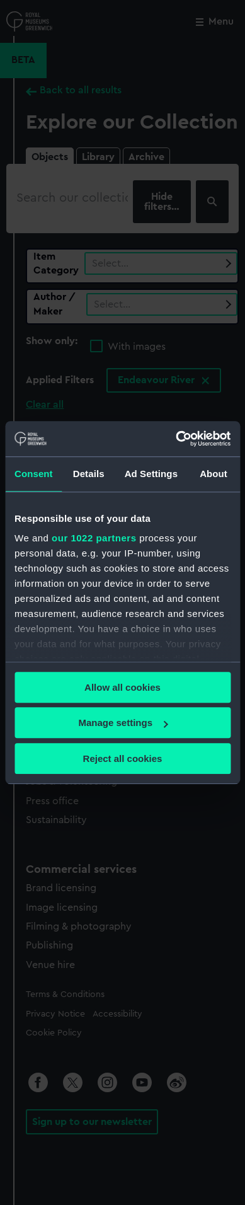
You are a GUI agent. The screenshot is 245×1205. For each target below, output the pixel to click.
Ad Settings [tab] (151, 473)
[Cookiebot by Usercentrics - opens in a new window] (176, 438)
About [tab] (213, 473)
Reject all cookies (122, 758)
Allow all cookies (122, 687)
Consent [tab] (33, 473)
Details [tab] (89, 473)
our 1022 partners (94, 538)
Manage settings (123, 722)
